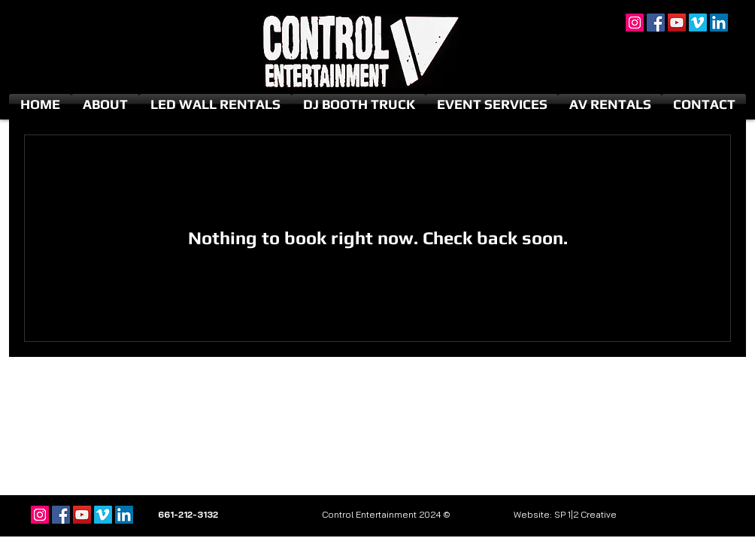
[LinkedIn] (719, 23)
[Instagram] (635, 23)
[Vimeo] (698, 23)
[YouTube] (677, 23)
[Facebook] (656, 23)
